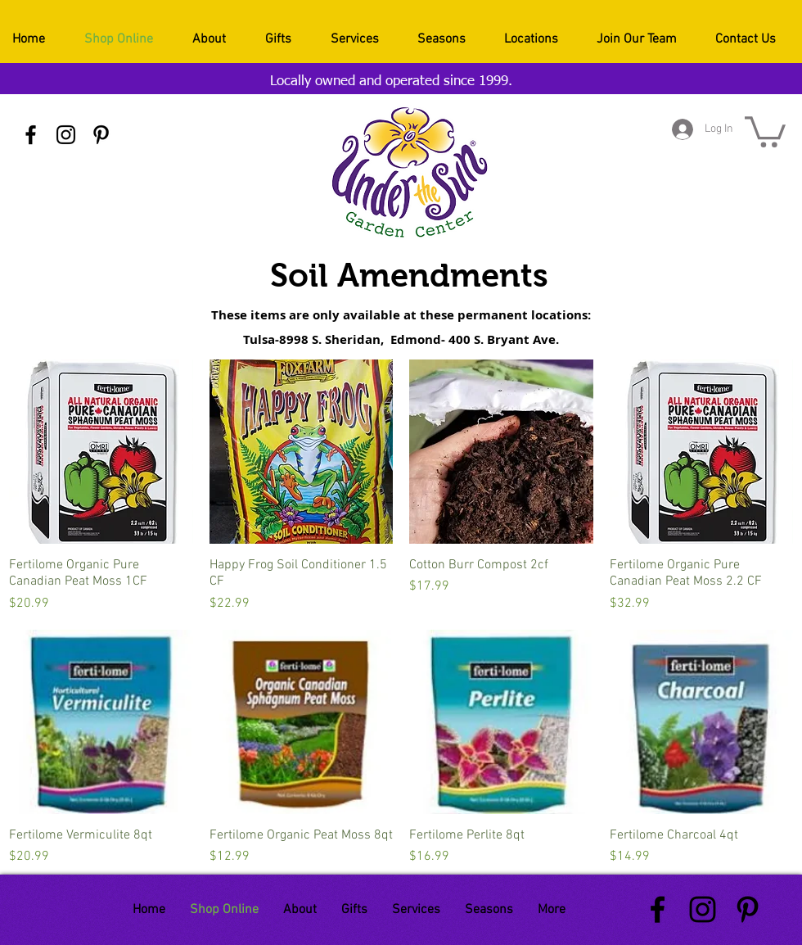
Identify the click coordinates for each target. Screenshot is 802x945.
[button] (765, 130)
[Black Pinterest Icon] (101, 134)
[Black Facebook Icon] (30, 134)
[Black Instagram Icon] (66, 134)
